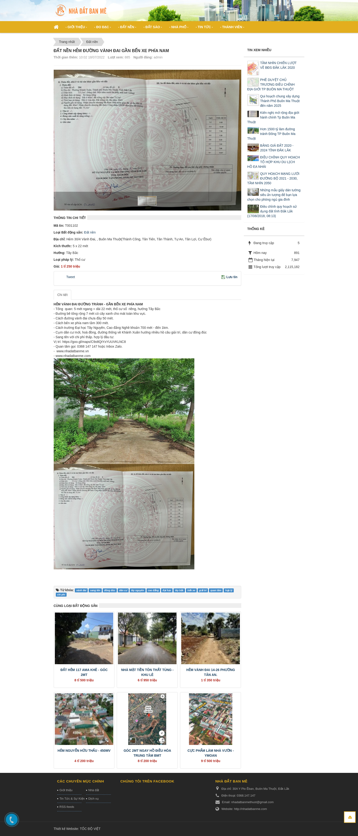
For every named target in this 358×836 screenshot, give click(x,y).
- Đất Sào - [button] (152, 27)
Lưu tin (231, 277)
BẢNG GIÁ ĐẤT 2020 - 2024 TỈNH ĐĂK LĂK (277, 148)
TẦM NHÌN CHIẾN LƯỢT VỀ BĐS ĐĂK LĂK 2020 (278, 65)
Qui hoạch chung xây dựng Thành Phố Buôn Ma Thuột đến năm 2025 (280, 100)
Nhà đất (93, 790)
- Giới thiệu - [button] (76, 27)
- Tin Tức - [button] (204, 27)
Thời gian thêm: (66, 57)
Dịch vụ (93, 798)
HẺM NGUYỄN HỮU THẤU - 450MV (84, 750)
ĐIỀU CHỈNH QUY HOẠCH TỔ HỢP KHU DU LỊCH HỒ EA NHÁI (273, 162)
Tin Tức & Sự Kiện (71, 798)
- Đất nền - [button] (127, 27)
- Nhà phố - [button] (178, 27)
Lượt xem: (116, 57)
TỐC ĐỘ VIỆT (90, 829)
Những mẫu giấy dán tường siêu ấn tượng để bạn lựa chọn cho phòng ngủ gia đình (274, 194)
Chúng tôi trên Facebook (147, 781)
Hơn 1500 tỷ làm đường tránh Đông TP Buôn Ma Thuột (271, 133)
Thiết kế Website (66, 829)
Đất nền (89, 232)
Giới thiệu (66, 790)
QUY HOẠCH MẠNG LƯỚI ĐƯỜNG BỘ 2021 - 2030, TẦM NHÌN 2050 (273, 178)
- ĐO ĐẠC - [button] (102, 27)
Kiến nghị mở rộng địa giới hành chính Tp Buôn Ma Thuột (273, 117)
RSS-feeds (67, 807)
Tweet (70, 277)
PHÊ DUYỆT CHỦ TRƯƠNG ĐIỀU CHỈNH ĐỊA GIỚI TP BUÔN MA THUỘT (271, 84)
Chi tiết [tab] (62, 295)
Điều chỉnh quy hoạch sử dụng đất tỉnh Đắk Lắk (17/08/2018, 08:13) (272, 211)
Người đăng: (143, 57)
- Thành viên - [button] (232, 27)
